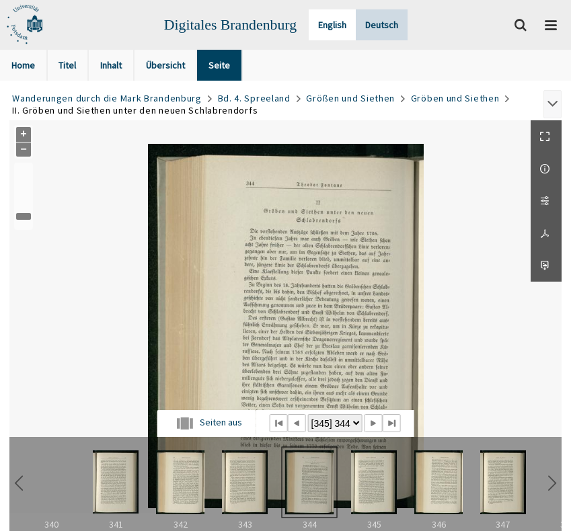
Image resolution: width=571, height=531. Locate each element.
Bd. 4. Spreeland (254, 98)
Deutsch (381, 25)
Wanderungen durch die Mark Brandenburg (107, 98)
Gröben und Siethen (455, 98)
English (332, 25)
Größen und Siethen (350, 98)
